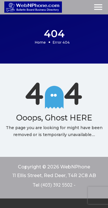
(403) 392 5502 (56, 185)
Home (40, 42)
